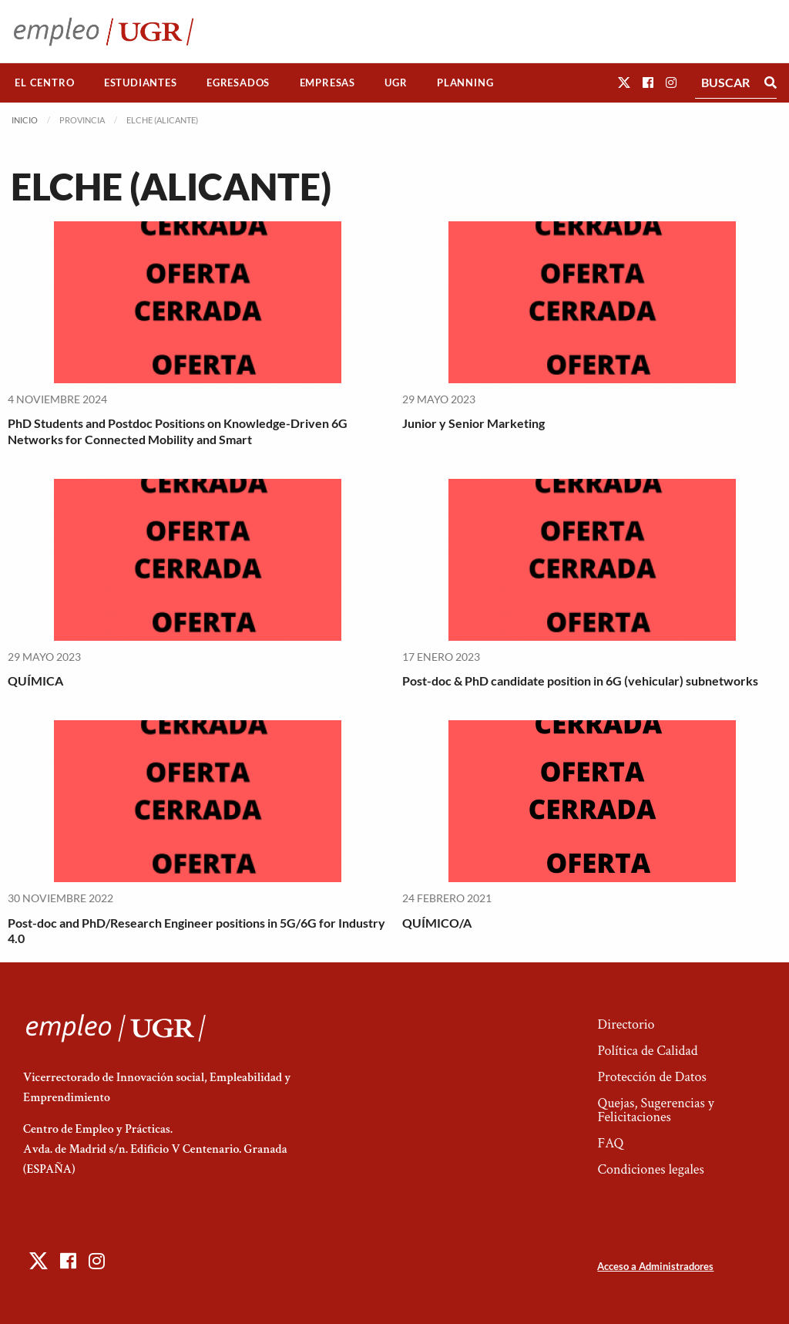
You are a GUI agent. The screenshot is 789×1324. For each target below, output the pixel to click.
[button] (624, 82)
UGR (395, 82)
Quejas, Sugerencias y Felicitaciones (655, 1110)
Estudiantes (140, 82)
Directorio (625, 1024)
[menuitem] (44, 83)
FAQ (610, 1143)
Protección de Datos (651, 1077)
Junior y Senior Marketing (473, 423)
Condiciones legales (650, 1169)
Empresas (327, 82)
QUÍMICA (35, 680)
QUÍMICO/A (437, 922)
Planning (465, 82)
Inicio (25, 120)
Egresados (238, 82)
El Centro (44, 82)
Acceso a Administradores (655, 1266)
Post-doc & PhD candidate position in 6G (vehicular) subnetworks (580, 680)
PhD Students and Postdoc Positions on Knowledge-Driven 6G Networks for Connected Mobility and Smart (177, 431)
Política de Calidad (647, 1051)
